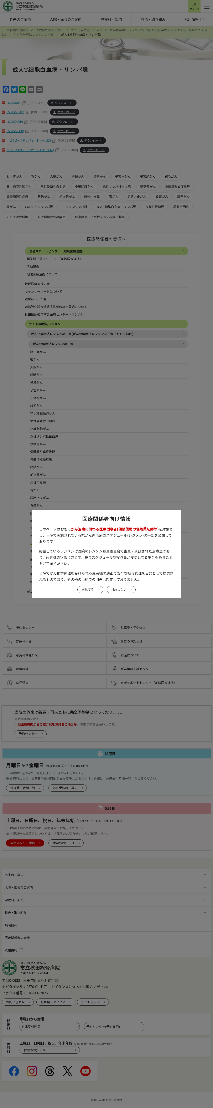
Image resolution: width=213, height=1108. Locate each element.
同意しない (118, 589)
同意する (88, 589)
